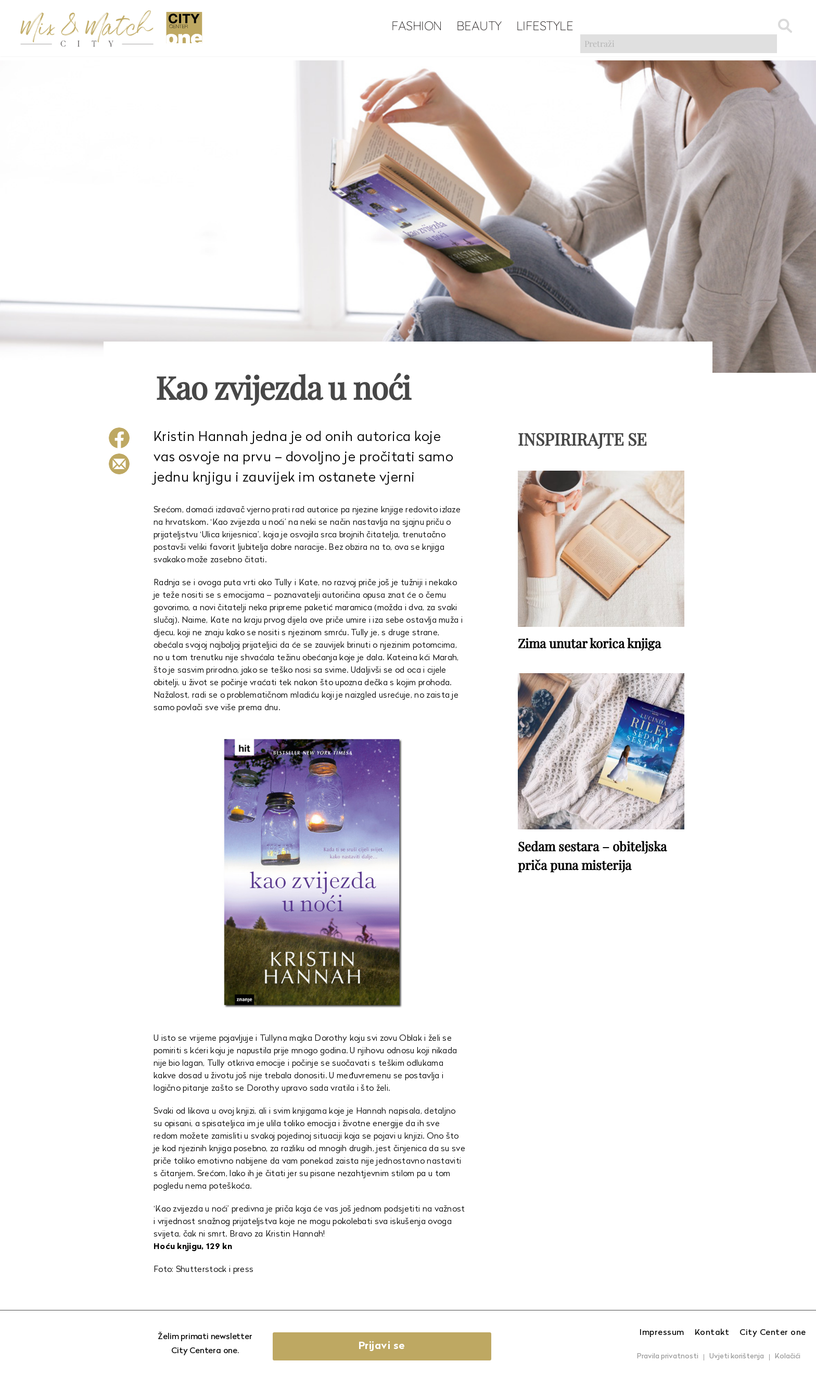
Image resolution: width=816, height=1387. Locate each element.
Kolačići (787, 1356)
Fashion (372, 26)
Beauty (433, 26)
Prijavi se (411, 1346)
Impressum (662, 1333)
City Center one (773, 1333)
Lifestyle (499, 26)
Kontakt (712, 1333)
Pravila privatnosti (667, 1356)
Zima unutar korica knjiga (589, 641)
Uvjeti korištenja (736, 1356)
